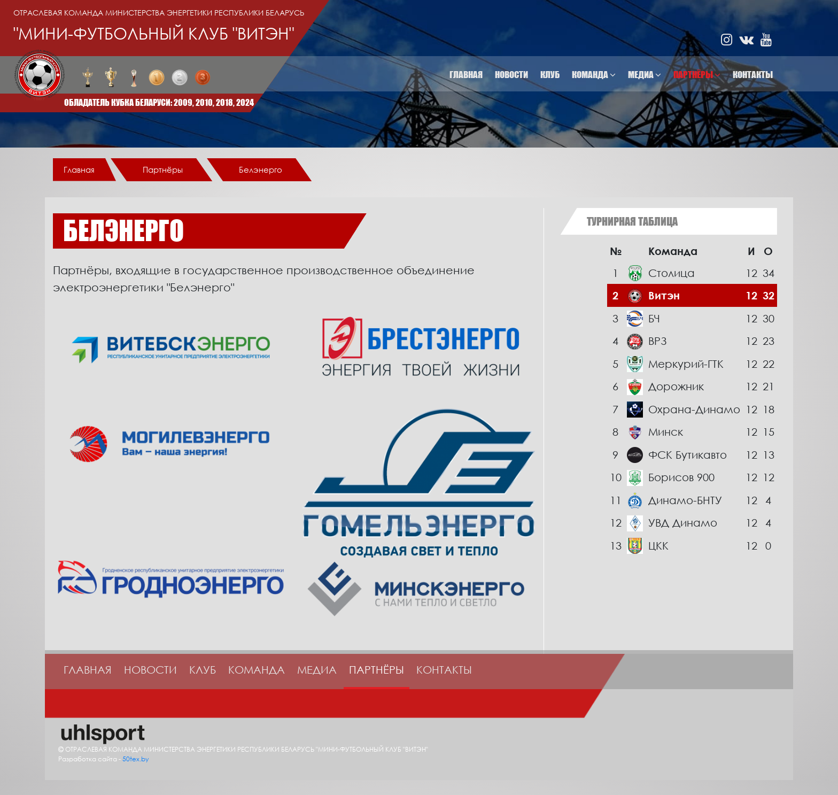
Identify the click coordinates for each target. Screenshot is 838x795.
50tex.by (135, 759)
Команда (256, 669)
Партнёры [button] (696, 74)
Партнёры (376, 669)
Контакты (753, 74)
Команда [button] (594, 74)
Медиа (317, 669)
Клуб (550, 74)
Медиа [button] (644, 74)
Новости (511, 74)
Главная (466, 74)
